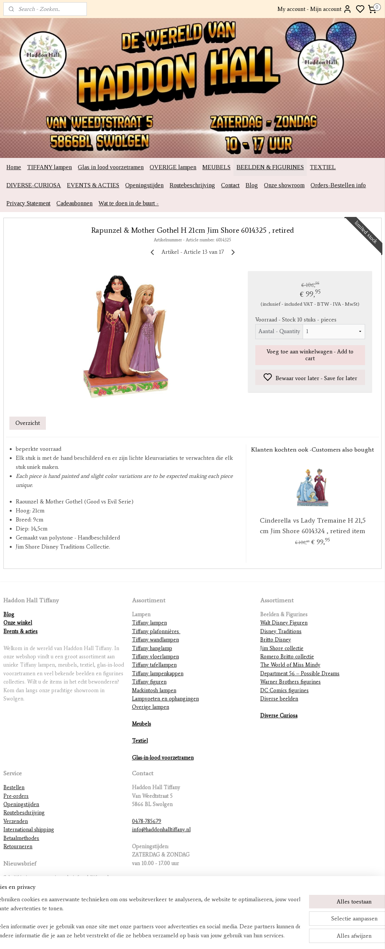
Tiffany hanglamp (152, 648)
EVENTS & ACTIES (93, 185)
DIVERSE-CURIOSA (33, 185)
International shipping (28, 829)
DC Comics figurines (284, 690)
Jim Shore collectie (281, 648)
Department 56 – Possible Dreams (300, 673)
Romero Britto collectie (287, 656)
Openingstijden (144, 185)
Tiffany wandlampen (155, 640)
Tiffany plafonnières (156, 631)
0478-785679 (146, 821)
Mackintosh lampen (154, 690)
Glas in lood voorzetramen (111, 167)
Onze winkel (17, 623)
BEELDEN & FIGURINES (270, 167)
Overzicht (27, 423)
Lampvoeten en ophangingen (165, 699)
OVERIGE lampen (173, 167)
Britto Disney (275, 640)
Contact (230, 185)
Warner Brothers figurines (290, 682)
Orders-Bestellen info (338, 185)
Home (13, 167)
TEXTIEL (323, 167)
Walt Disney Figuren (284, 623)
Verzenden (15, 821)
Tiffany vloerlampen (155, 656)
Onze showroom (284, 185)
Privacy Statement (28, 203)
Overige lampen (150, 707)
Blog (252, 185)
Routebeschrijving (192, 185)
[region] (143, 917)
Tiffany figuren (149, 682)
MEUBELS (216, 167)
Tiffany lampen (149, 623)
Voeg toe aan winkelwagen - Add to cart (310, 355)
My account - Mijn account (314, 9)
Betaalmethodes (21, 838)
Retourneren (17, 846)
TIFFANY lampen (49, 167)
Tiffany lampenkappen (157, 673)
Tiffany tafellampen (154, 665)
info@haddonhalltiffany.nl (161, 829)
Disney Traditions (281, 631)
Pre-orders (16, 796)
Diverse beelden (279, 699)
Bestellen (13, 787)
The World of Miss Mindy (290, 665)
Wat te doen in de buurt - (129, 203)
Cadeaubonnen (74, 203)
